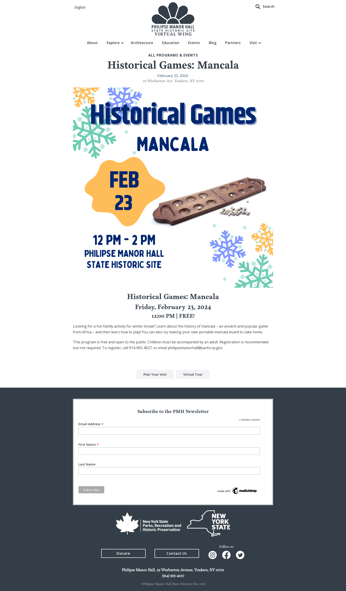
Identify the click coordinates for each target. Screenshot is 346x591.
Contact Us (177, 553)
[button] (79, 7)
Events (194, 42)
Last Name (86, 464)
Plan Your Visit (155, 375)
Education (170, 42)
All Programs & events (173, 55)
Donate (123, 553)
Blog (212, 42)
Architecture (142, 42)
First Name (88, 444)
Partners (233, 42)
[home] (173, 19)
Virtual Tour (193, 375)
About (92, 42)
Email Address (91, 423)
